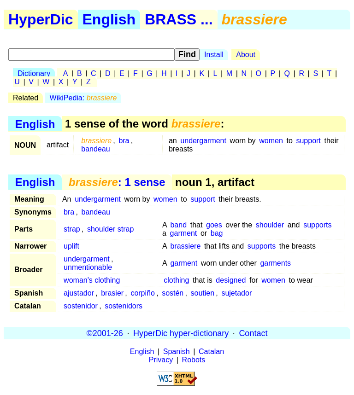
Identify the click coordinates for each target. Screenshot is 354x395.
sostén (172, 293)
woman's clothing (92, 280)
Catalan (211, 351)
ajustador (79, 293)
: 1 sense (117, 182)
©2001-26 (105, 332)
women (271, 141)
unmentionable (88, 267)
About (245, 54)
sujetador (236, 293)
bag (217, 233)
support (308, 141)
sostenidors (123, 306)
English (109, 19)
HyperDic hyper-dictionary (181, 332)
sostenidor (81, 306)
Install (214, 54)
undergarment (203, 141)
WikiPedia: (83, 98)
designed (231, 280)
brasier (112, 293)
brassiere (185, 246)
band (178, 225)
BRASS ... (179, 19)
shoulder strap (110, 229)
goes (214, 225)
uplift (71, 246)
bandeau (95, 149)
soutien (203, 293)
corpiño (142, 293)
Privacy (161, 360)
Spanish (176, 351)
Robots (194, 360)
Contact (253, 332)
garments (275, 263)
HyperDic (40, 19)
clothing (176, 280)
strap (72, 229)
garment (183, 233)
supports (317, 225)
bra (123, 141)
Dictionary (34, 73)
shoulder (270, 225)
